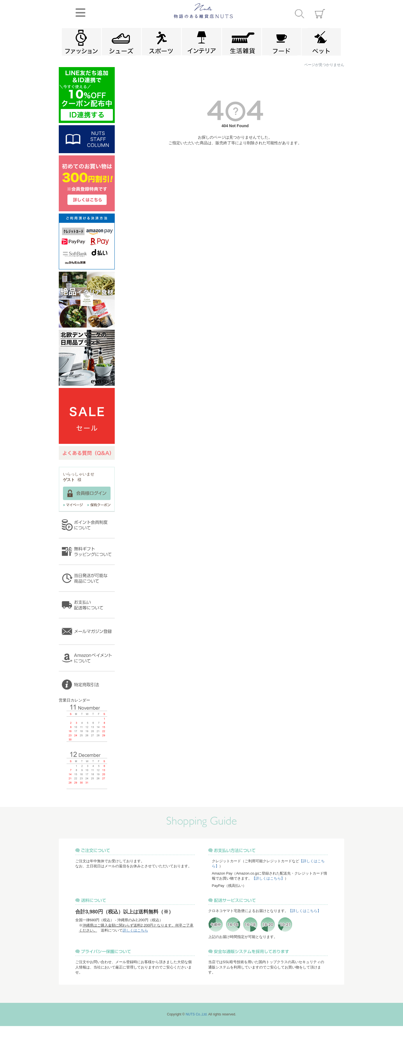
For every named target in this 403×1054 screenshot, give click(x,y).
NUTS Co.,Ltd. (196, 1014)
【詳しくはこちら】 (268, 878)
